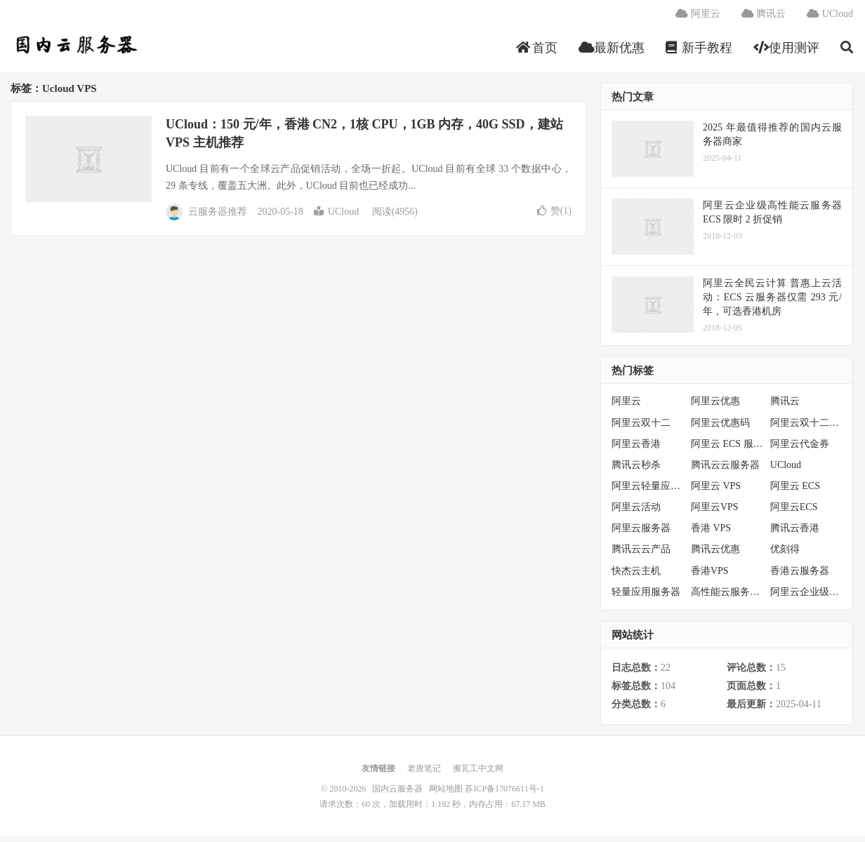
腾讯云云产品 (641, 554)
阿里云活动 (636, 512)
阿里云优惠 (715, 406)
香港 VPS (711, 533)
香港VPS (710, 575)
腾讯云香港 (794, 533)
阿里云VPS (715, 512)
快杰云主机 (636, 575)
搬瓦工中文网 (478, 774)
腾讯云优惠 (715, 554)
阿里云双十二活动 (806, 427)
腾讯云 (763, 18)
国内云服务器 (75, 50)
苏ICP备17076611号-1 (504, 794)
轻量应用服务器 (646, 597)
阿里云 (697, 18)
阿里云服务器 (641, 533)
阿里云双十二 (641, 427)
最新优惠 (612, 52)
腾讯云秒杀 (636, 470)
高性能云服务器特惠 (727, 597)
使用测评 (786, 52)
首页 (536, 52)
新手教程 (699, 52)
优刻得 (785, 554)
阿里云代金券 (799, 449)
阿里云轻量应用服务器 (648, 491)
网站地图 (446, 794)
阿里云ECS (794, 512)
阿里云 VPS (716, 491)
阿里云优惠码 (720, 427)
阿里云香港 (636, 449)
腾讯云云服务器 (725, 470)
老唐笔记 (424, 774)
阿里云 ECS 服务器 (727, 449)
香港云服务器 (799, 575)
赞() (554, 216)
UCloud (830, 18)
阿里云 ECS (795, 491)
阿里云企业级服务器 (806, 597)
